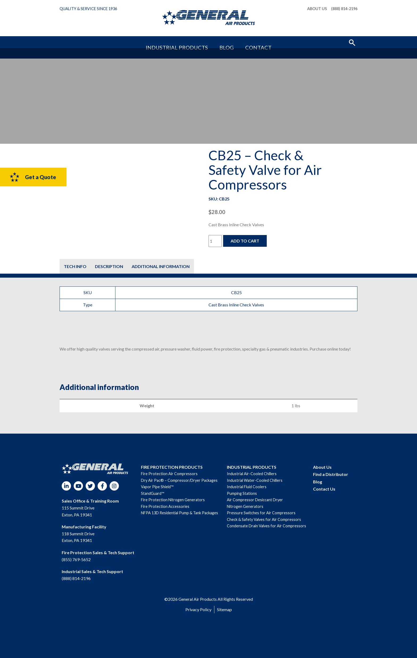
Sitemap (224, 609)
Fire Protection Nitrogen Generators (173, 499)
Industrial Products (188, 42)
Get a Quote (32, 177)
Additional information (161, 266)
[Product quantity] (215, 241)
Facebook (102, 486)
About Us (317, 9)
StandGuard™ (152, 493)
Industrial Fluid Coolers (246, 486)
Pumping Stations (242, 493)
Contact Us (324, 488)
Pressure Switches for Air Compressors (261, 513)
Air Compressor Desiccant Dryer (255, 499)
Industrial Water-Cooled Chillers (254, 480)
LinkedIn (66, 486)
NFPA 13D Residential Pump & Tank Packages (179, 513)
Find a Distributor (330, 474)
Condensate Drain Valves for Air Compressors (266, 526)
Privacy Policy (198, 609)
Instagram (114, 486)
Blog (222, 42)
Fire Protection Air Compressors (169, 473)
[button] (352, 42)
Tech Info (75, 266)
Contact (242, 42)
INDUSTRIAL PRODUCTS (251, 467)
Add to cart (245, 240)
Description (109, 266)
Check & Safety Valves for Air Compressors (264, 519)
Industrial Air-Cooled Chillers (252, 473)
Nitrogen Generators (245, 506)
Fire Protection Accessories (165, 506)
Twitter (90, 486)
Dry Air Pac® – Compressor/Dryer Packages (179, 480)
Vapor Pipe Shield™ (157, 486)
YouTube (78, 486)
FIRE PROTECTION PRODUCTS (172, 467)
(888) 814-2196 (344, 9)
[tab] (75, 266)
